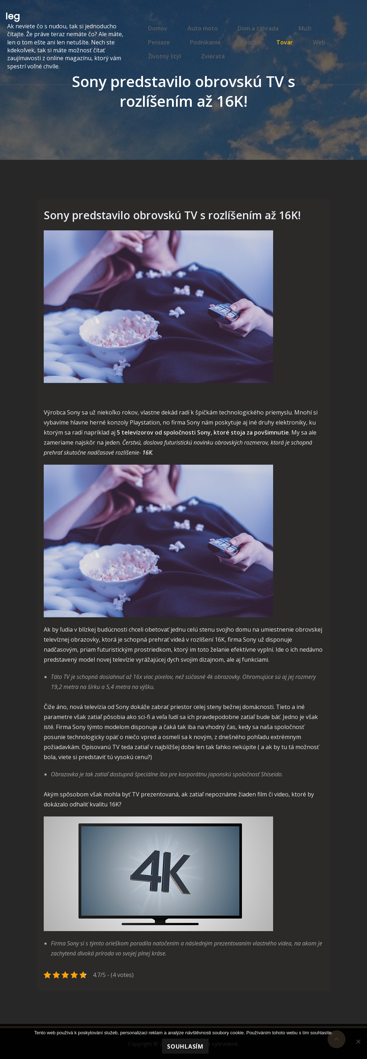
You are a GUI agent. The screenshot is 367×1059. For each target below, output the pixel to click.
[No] (358, 1041)
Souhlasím (185, 1046)
